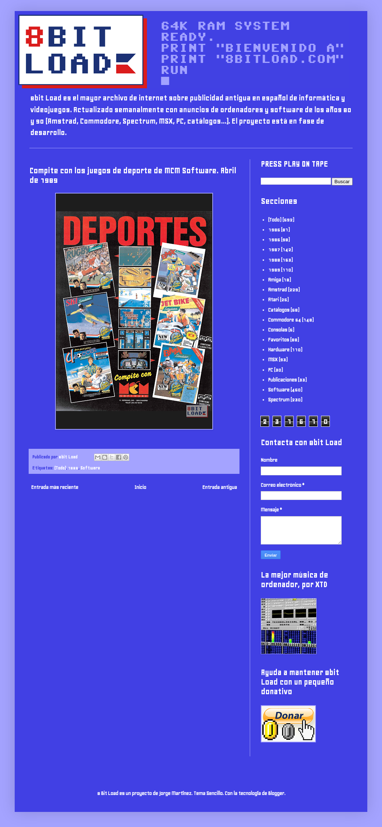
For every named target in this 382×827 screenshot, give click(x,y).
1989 (73, 468)
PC (270, 370)
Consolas (277, 330)
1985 (274, 230)
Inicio (140, 487)
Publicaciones (282, 380)
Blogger (276, 793)
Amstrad (277, 290)
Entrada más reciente (54, 487)
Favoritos (278, 340)
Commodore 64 (284, 320)
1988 (274, 260)
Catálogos (278, 310)
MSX (273, 359)
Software (90, 468)
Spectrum (278, 400)
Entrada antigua (219, 487)
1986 (274, 240)
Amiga (274, 280)
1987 (274, 249)
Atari (273, 300)
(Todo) (60, 468)
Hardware (278, 350)
